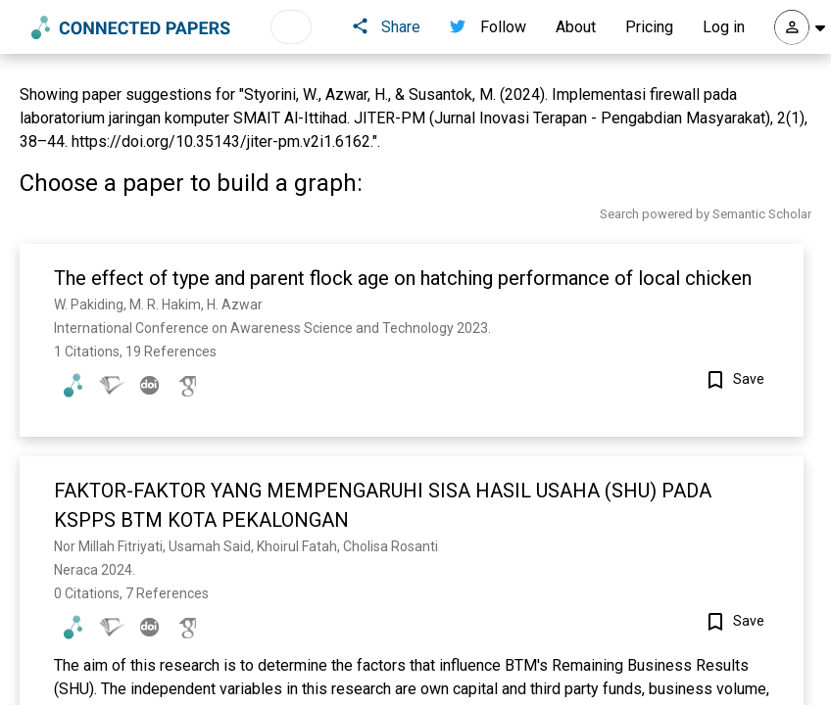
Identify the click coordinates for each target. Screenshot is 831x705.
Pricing (649, 27)
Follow (488, 27)
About (576, 27)
